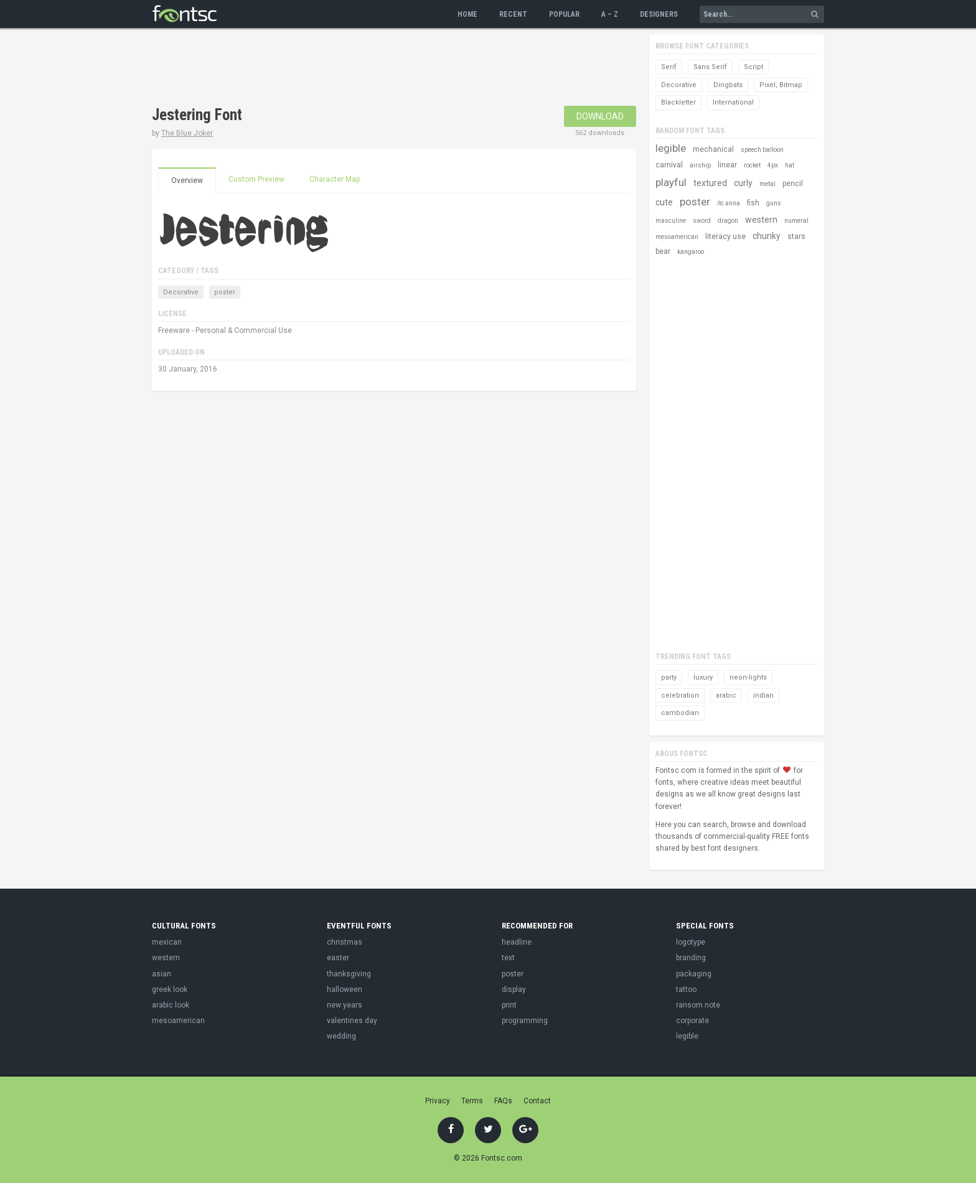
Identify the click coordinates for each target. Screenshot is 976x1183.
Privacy (437, 1100)
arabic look (170, 1005)
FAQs (503, 1100)
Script (753, 67)
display (514, 989)
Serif (669, 67)
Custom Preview (256, 179)
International (733, 102)
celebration (680, 695)
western (761, 220)
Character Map (334, 179)
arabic (726, 695)
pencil (792, 183)
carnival (669, 165)
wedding (341, 1036)
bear (662, 251)
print (509, 1005)
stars (796, 236)
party (669, 677)
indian (763, 695)
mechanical (713, 149)
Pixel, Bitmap (780, 85)
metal (767, 183)
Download (600, 116)
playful (671, 182)
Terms (472, 1100)
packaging (693, 974)
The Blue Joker (187, 133)
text (508, 957)
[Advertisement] (378, 68)
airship (700, 165)
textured (710, 183)
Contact (537, 1100)
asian (161, 974)
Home (467, 14)
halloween (344, 989)
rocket (752, 165)
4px (772, 165)
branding (691, 957)
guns (773, 203)
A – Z (609, 14)
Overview (187, 180)
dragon (728, 220)
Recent (513, 14)
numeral (796, 220)
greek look (169, 989)
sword (702, 220)
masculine (670, 220)
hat (789, 165)
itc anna (728, 203)
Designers (659, 14)
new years (344, 1005)
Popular (564, 14)
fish (753, 203)
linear (727, 165)
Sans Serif (710, 67)
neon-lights (748, 677)
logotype (690, 942)
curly (743, 183)
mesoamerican (676, 236)
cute (664, 202)
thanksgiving (349, 974)
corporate (692, 1020)
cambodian (680, 713)
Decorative (181, 292)
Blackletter (678, 102)
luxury (703, 677)
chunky (767, 236)
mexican (167, 942)
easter (338, 957)
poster (224, 292)
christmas (344, 942)
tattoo (686, 989)
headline (517, 942)
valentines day (352, 1020)
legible (670, 148)
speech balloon (762, 149)
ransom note (698, 1005)
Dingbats (728, 85)
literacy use (725, 236)
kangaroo (690, 251)
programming (525, 1020)
